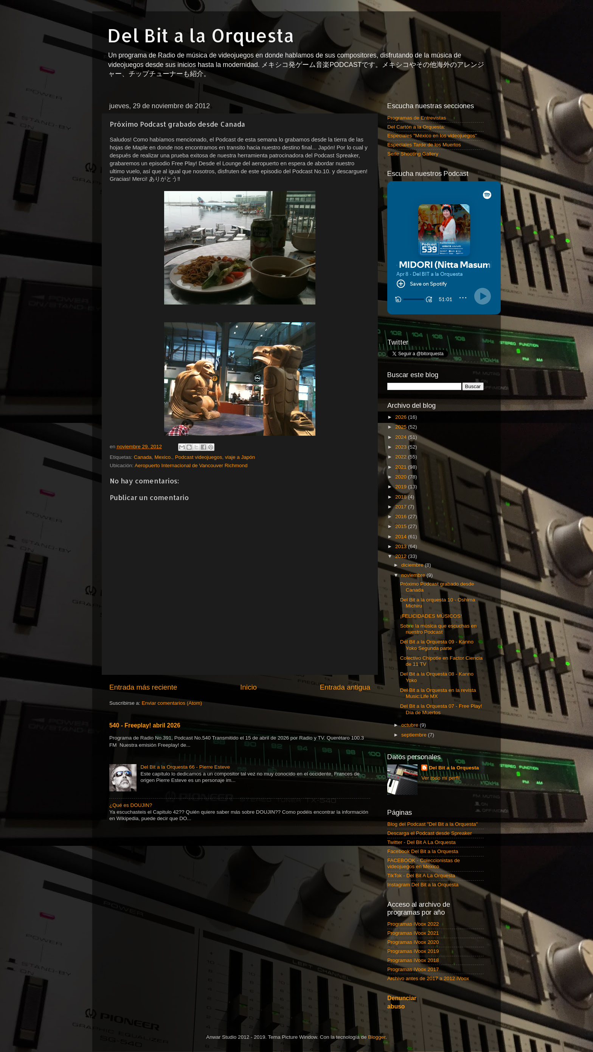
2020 (401, 477)
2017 (401, 507)
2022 (401, 457)
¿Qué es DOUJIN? (130, 805)
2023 (401, 447)
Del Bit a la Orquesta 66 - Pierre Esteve (185, 767)
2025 (401, 427)
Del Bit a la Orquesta (200, 35)
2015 (401, 526)
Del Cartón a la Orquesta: (416, 127)
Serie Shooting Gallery (412, 154)
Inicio (248, 687)
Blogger (376, 1037)
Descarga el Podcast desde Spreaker (429, 833)
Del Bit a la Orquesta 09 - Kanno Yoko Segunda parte (436, 645)
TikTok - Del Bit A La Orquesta (421, 875)
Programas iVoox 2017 (413, 969)
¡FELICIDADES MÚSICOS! (431, 616)
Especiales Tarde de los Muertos (424, 145)
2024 (401, 437)
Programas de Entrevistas (416, 118)
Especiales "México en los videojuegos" (432, 135)
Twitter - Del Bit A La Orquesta (421, 842)
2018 (401, 497)
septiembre (414, 735)
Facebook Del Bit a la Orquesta (422, 851)
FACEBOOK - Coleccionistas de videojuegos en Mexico (423, 863)
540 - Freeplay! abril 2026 (144, 725)
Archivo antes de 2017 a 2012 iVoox (428, 978)
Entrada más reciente (143, 687)
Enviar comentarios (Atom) (172, 703)
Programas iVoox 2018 (413, 960)
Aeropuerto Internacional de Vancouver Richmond (191, 465)
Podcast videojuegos (198, 457)
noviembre (414, 575)
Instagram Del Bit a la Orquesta (422, 884)
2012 (401, 556)
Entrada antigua (345, 687)
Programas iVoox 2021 (413, 933)
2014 (401, 536)
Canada (143, 457)
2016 (401, 516)
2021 (401, 467)
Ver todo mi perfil (440, 778)
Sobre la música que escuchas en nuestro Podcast (438, 629)
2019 (401, 486)
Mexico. (163, 457)
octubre (410, 725)
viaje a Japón (240, 457)
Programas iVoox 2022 (413, 924)
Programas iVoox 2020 (413, 942)
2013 (401, 546)
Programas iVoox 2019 (413, 951)
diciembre (413, 565)
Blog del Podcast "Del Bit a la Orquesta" (432, 824)
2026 (401, 417)
